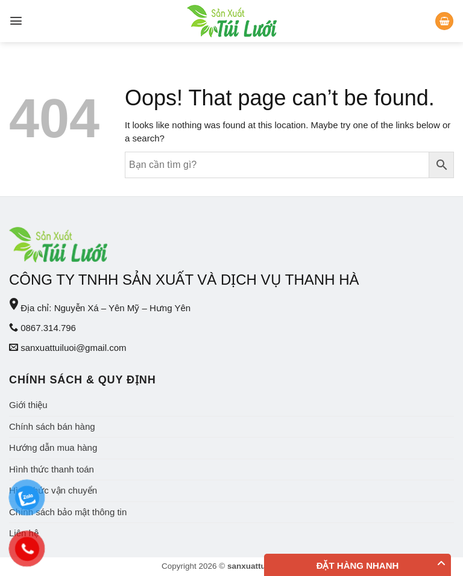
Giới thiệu (28, 405)
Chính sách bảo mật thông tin (68, 512)
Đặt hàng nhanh (358, 565)
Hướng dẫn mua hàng (53, 447)
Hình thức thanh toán (51, 469)
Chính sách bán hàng (52, 426)
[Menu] (16, 21)
